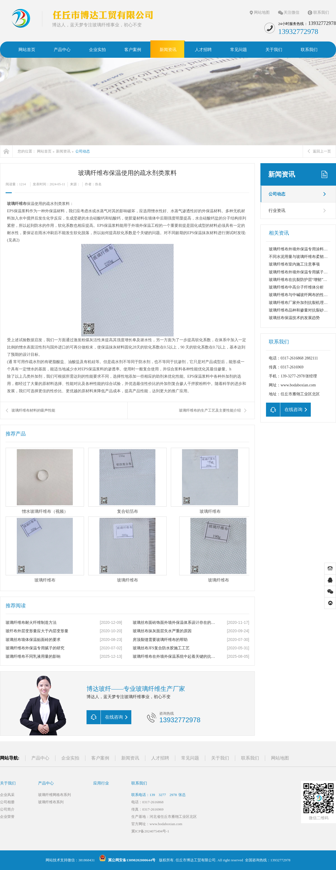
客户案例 (100, 758)
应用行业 (101, 783)
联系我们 (321, 12)
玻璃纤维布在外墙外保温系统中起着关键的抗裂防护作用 (175, 656)
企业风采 (7, 795)
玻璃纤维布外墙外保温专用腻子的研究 (302, 272)
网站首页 (44, 151)
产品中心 (40, 758)
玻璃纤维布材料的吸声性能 (33, 410)
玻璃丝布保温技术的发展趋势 (294, 318)
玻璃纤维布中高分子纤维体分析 (296, 287)
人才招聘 (160, 758)
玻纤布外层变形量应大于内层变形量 (37, 631)
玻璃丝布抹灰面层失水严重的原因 (162, 631)
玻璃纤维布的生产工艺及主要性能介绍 (210, 410)
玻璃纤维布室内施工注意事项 (294, 264)
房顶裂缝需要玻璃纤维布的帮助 (160, 640)
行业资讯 (277, 210)
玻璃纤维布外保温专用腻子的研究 (35, 648)
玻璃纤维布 (17, 204)
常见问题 (190, 758)
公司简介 (7, 809)
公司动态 (82, 151)
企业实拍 (70, 758)
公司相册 (7, 802)
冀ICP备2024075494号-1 (150, 831)
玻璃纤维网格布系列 (54, 795)
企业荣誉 (7, 816)
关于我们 (220, 758)
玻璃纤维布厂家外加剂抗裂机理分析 (300, 303)
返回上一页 (319, 151)
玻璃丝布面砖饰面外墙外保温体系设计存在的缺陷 (175, 622)
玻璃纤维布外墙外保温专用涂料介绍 (300, 249)
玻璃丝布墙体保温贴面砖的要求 (33, 640)
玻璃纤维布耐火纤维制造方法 (31, 622)
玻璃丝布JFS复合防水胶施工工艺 (161, 648)
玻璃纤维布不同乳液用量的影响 (33, 656)
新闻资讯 (63, 151)
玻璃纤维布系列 (51, 802)
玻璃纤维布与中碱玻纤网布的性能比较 (302, 295)
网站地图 (262, 12)
